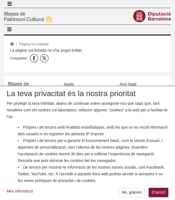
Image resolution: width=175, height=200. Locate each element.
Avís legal (128, 84)
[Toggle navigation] (9, 4)
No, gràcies (131, 194)
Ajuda (69, 84)
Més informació (20, 193)
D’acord (158, 194)
